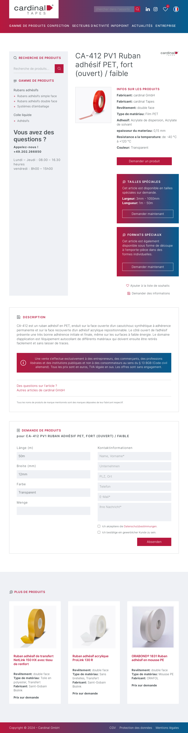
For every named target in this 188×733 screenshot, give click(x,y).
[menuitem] (28, 25)
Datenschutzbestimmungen (140, 526)
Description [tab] (34, 317)
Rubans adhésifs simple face (37, 96)
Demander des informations (151, 293)
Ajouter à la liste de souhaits (149, 285)
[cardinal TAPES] (34, 9)
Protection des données (136, 728)
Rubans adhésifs (26, 90)
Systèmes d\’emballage (33, 106)
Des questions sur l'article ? (37, 386)
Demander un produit (144, 161)
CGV (112, 728)
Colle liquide (23, 115)
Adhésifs (23, 121)
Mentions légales (167, 728)
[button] (176, 9)
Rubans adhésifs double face (37, 101)
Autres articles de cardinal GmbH (41, 390)
